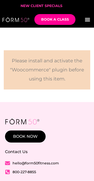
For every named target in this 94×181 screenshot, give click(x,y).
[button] (87, 19)
